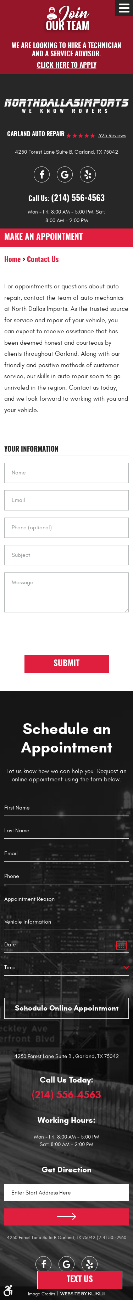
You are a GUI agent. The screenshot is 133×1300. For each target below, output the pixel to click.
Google (65, 174)
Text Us (80, 1280)
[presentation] (58, 633)
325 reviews (112, 136)
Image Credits (41, 1294)
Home (12, 259)
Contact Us (43, 259)
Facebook (42, 174)
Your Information (31, 449)
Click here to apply (66, 65)
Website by (82, 1293)
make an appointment (43, 237)
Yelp (88, 174)
